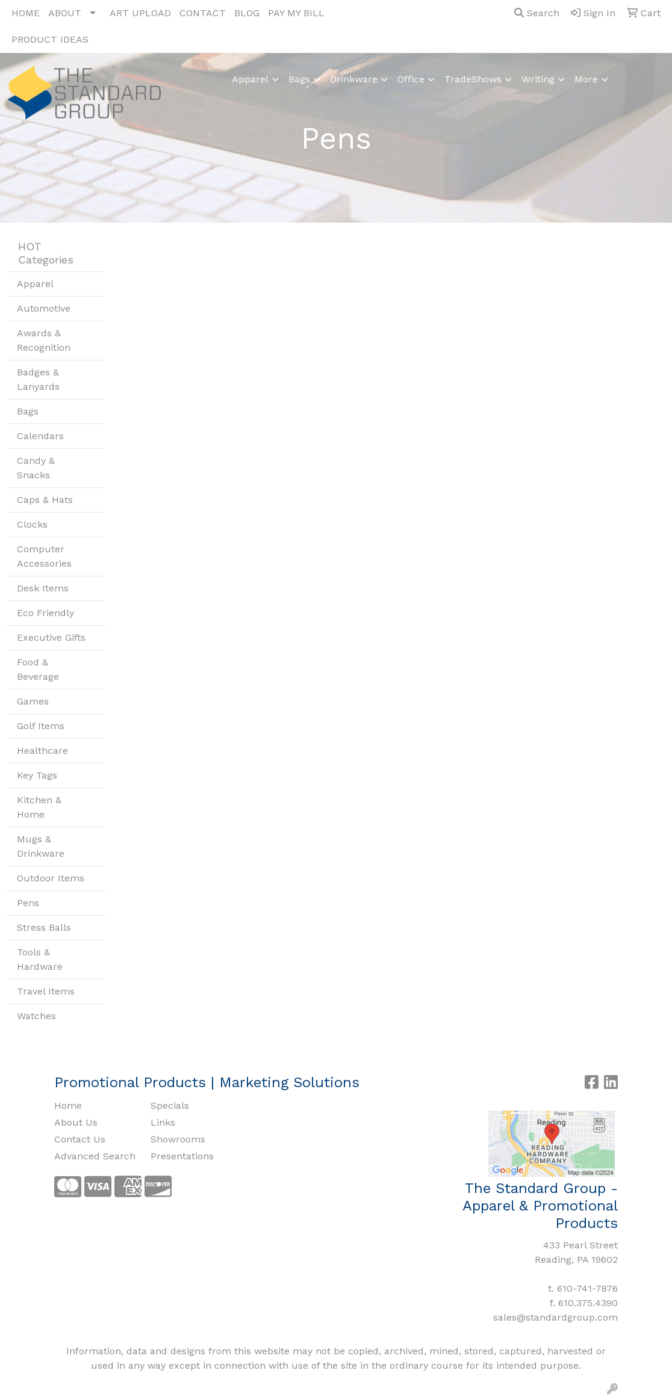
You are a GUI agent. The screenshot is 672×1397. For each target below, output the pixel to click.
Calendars (40, 436)
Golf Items (40, 726)
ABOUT (64, 13)
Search (536, 13)
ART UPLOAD (140, 13)
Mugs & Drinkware (40, 846)
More (586, 79)
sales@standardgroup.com (555, 1317)
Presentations (182, 1156)
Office (411, 79)
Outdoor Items (50, 878)
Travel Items (46, 991)
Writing (538, 79)
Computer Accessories (44, 556)
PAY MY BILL (296, 13)
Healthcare (42, 750)
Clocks (32, 524)
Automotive (43, 308)
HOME (25, 13)
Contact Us (79, 1139)
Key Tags (37, 775)
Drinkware (354, 79)
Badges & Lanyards (38, 379)
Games (33, 701)
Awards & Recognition (43, 340)
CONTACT (202, 13)
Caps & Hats (45, 499)
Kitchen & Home (39, 807)
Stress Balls (44, 927)
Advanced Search (94, 1156)
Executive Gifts (51, 637)
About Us (76, 1122)
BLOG (247, 13)
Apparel (250, 79)
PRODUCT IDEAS (50, 39)
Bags (299, 79)
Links (163, 1122)
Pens (28, 902)
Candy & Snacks (36, 468)
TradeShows (473, 79)
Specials (170, 1105)
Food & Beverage (38, 669)
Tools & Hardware (40, 959)
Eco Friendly (45, 612)
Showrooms (178, 1139)
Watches (36, 1016)
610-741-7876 (587, 1288)
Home (68, 1105)
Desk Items (43, 588)
